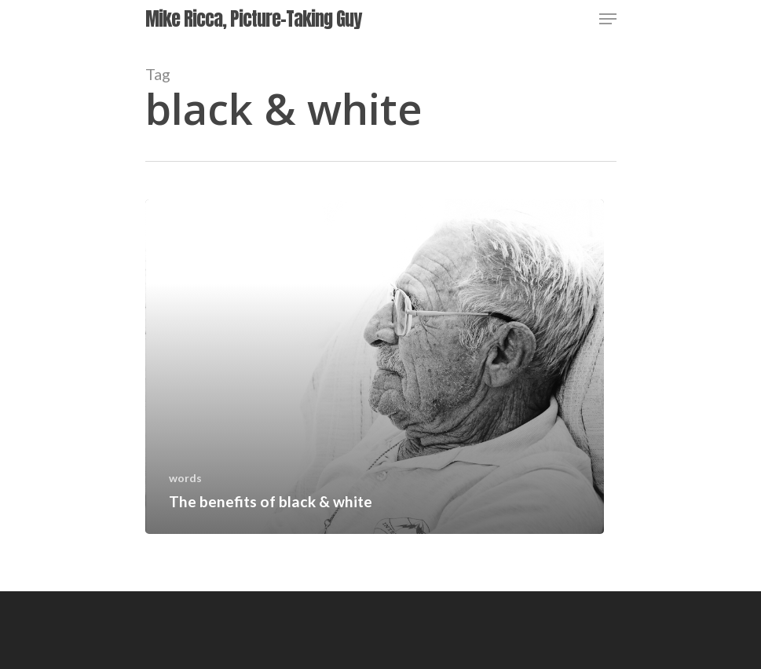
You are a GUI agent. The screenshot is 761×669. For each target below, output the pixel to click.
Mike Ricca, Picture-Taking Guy (253, 18)
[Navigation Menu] (607, 19)
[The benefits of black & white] (374, 366)
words (185, 477)
